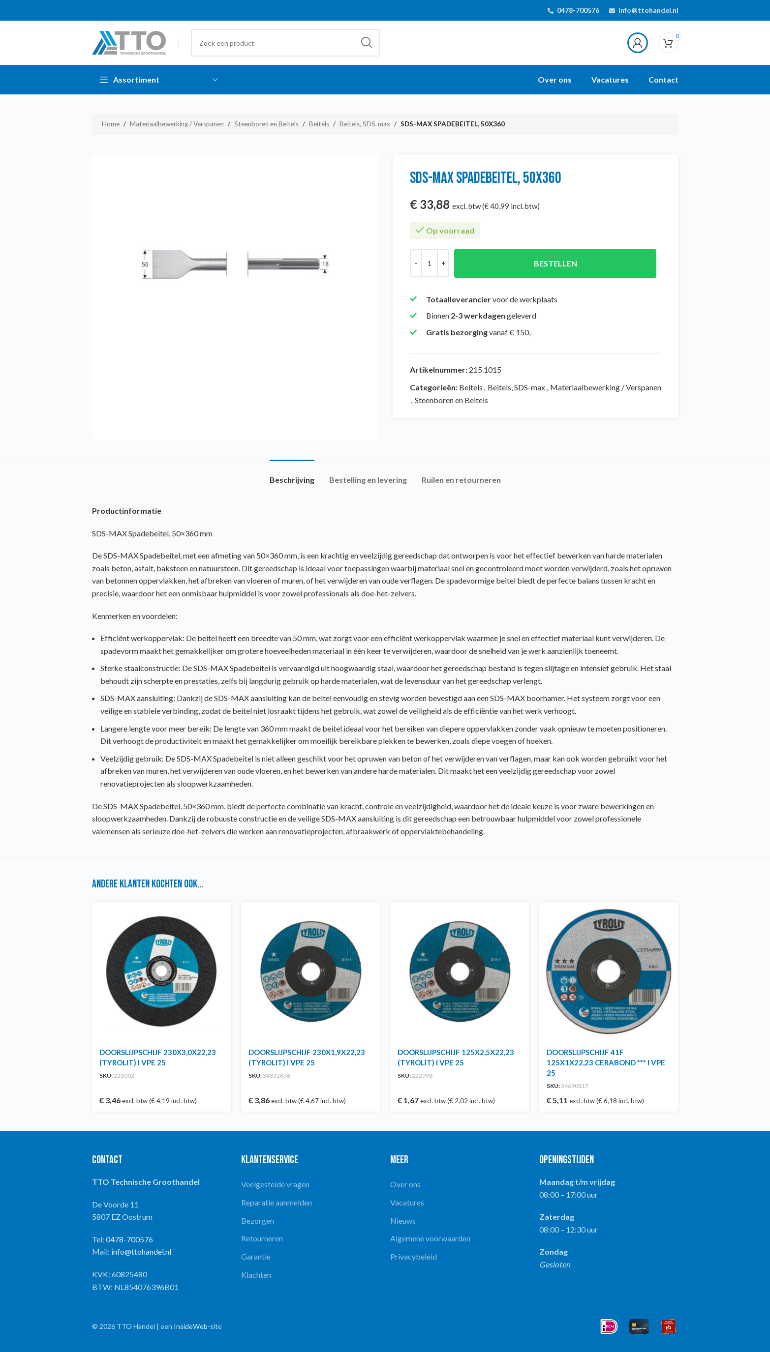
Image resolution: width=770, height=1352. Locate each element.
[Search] (285, 43)
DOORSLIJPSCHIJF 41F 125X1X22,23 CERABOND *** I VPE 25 (606, 1062)
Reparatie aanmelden (276, 1202)
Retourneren (262, 1238)
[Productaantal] (429, 263)
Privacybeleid (413, 1256)
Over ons (405, 1184)
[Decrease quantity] (416, 263)
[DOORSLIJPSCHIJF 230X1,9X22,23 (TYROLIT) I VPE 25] (310, 971)
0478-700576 (578, 10)
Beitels (319, 124)
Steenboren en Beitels (266, 124)
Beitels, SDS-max (364, 124)
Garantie (256, 1256)
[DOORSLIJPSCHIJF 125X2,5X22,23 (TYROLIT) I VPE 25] (459, 971)
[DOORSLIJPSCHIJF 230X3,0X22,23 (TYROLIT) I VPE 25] (161, 971)
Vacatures (407, 1202)
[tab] (292, 475)
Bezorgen (257, 1220)
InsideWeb (191, 1326)
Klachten (256, 1274)
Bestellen (555, 263)
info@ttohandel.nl (648, 10)
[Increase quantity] (443, 263)
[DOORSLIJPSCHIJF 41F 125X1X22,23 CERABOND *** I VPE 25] (608, 971)
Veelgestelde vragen (275, 1184)
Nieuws (403, 1220)
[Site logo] (129, 41)
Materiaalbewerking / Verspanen (177, 124)
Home (111, 124)
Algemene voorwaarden (430, 1238)
